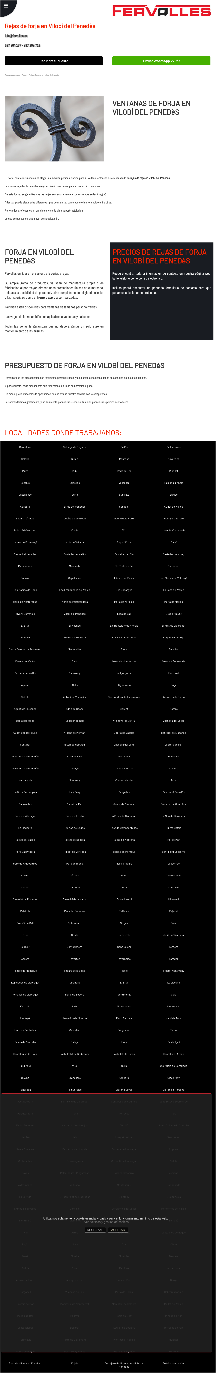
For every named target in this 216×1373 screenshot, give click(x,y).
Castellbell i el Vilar (25, 554)
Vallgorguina (124, 673)
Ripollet (173, 470)
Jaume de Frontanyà (25, 542)
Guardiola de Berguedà (173, 1065)
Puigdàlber (124, 1030)
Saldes (174, 494)
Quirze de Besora (75, 839)
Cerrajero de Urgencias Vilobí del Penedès (124, 1365)
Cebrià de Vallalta (124, 732)
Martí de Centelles (25, 1030)
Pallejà (74, 1042)
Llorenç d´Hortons (173, 1089)
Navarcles (173, 458)
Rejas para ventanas (12, 75)
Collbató (25, 506)
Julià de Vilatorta (174, 935)
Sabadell (124, 506)
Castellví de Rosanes (25, 899)
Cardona (75, 887)
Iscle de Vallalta (75, 542)
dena (124, 875)
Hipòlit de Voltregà (75, 851)
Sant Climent (74, 946)
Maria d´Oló (124, 935)
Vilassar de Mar (124, 780)
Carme (25, 875)
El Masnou (75, 625)
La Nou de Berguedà (174, 816)
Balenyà (25, 637)
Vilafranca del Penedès (25, 756)
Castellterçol (124, 899)
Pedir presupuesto (53, 61)
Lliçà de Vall (124, 613)
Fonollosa (25, 1089)
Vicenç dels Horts (124, 518)
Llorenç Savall (124, 1089)
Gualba (25, 1077)
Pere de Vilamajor (25, 816)
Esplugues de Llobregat (25, 982)
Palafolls (25, 911)
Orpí (25, 935)
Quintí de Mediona (124, 839)
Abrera (25, 958)
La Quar (25, 946)
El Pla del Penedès (75, 506)
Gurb (124, 1065)
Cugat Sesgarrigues (25, 732)
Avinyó (75, 768)
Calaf (174, 542)
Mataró (174, 708)
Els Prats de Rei (124, 566)
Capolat (25, 578)
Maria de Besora (74, 994)
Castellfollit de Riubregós (75, 1054)
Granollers (75, 1077)
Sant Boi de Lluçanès (173, 732)
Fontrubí (25, 1006)
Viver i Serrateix (25, 613)
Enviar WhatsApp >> (161, 60)
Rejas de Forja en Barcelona (32, 75)
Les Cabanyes (124, 589)
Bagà (174, 685)
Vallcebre (124, 482)
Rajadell (173, 911)
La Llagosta (25, 827)
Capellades (74, 578)
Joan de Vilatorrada (173, 530)
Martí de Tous (174, 1018)
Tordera (173, 946)
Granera (124, 1077)
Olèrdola (75, 875)
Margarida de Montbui (75, 1018)
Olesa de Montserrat (124, 661)
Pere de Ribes (74, 863)
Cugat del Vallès (173, 506)
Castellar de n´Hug (173, 554)
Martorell (173, 673)
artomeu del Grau (74, 744)
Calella (25, 458)
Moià (124, 1042)
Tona (173, 780)
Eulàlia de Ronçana (75, 637)
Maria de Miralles (124, 601)
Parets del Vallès (25, 661)
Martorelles (74, 649)
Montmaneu (124, 1006)
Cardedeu (173, 566)
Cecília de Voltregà (75, 518)
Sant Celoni (124, 946)
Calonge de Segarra (74, 447)
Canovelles (25, 804)
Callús (124, 447)
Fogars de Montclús (25, 970)
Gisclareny (173, 1077)
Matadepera (25, 566)
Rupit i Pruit (124, 542)
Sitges (124, 923)
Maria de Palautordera (75, 601)
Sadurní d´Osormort (25, 530)
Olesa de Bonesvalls (173, 661)
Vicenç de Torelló (173, 518)
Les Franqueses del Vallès (74, 589)
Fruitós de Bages (74, 827)
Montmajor (173, 1006)
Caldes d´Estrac (124, 768)
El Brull (124, 982)
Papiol (173, 1030)
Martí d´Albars (124, 863)
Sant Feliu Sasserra (173, 851)
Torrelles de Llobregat (25, 994)
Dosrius (25, 482)
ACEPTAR (118, 1230)
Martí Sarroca (124, 1018)
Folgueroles (75, 1089)
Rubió (74, 458)
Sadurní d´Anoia (25, 518)
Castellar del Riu (124, 554)
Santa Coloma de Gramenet (25, 649)
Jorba (74, 1006)
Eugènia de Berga (173, 637)
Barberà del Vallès (25, 673)
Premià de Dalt (25, 923)
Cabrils (25, 697)
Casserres (174, 863)
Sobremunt (74, 923)
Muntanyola (25, 780)
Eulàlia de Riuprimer (124, 637)
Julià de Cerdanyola (25, 792)
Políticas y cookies (173, 1363)
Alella (75, 685)
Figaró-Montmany (173, 970)
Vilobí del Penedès (75, 613)
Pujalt (74, 1363)
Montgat (25, 1018)
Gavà (75, 661)
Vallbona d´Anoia (173, 482)
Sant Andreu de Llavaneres (124, 697)
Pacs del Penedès (74, 911)
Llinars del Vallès (124, 578)
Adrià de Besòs (75, 708)
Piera (124, 649)
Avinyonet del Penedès (25, 768)
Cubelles (75, 482)
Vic (124, 530)
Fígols (124, 970)
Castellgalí (174, 1042)
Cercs (124, 887)
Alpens (25, 685)
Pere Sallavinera (25, 851)
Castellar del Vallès (75, 554)
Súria (75, 494)
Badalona (173, 756)
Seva (174, 923)
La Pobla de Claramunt (124, 816)
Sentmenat (124, 994)
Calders (173, 768)
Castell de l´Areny (173, 1054)
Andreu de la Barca (173, 697)
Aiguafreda (124, 685)
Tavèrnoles (124, 958)
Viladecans (124, 756)
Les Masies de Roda (25, 589)
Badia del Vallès (25, 720)
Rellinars (124, 911)
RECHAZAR (95, 1230)
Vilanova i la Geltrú (124, 720)
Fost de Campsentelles (124, 827)
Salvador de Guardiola (173, 804)
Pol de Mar (173, 839)
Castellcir (25, 887)
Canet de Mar (74, 804)
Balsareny (74, 673)
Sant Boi (25, 744)
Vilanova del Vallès (173, 720)
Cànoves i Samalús (173, 792)
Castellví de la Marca (75, 899)
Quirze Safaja (173, 827)
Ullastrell (173, 899)
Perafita (173, 649)
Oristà (74, 935)
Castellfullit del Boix (25, 1054)
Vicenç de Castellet (124, 804)
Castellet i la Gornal (124, 1054)
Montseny (74, 780)
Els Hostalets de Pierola (124, 625)
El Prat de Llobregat (173, 625)
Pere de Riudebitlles (25, 863)
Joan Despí (74, 792)
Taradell (173, 958)
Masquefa (74, 566)
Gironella (74, 982)
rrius (75, 1065)
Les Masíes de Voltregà (173, 578)
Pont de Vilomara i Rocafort (25, 1363)
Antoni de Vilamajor (74, 697)
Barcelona (25, 447)
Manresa (124, 458)
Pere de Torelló (75, 816)
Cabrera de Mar (174, 744)
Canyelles (124, 792)
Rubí (74, 470)
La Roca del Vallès (173, 589)
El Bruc (25, 625)
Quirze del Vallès (25, 839)
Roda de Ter (124, 470)
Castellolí (74, 1030)
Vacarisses (25, 494)
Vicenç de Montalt (74, 732)
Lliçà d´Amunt (173, 613)
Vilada (74, 530)
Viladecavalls (74, 756)
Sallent (124, 708)
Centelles (173, 887)
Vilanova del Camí (124, 744)
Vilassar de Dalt (75, 720)
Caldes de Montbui (124, 851)
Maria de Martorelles (25, 601)
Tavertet (74, 958)
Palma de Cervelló (25, 1042)
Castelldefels (173, 875)
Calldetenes (173, 447)
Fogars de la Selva (74, 970)
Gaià (173, 994)
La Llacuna (173, 982)
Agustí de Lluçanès (25, 708)
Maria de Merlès (173, 601)
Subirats (124, 494)
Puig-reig (25, 1065)
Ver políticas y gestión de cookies (106, 1222)
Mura (25, 470)
